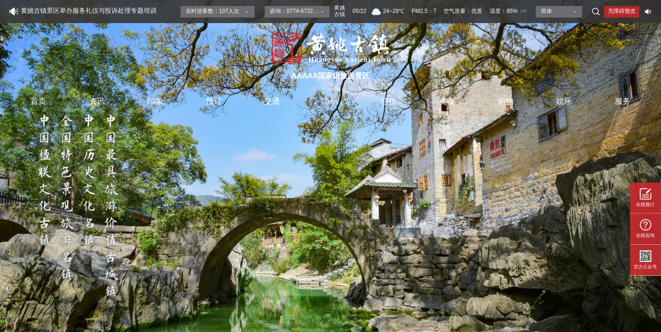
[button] (650, 165)
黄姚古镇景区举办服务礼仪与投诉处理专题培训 (89, 11)
